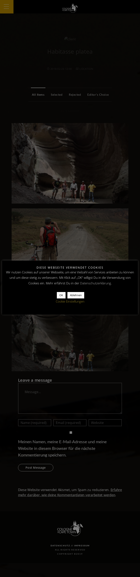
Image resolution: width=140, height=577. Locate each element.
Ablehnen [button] (76, 295)
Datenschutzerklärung (95, 283)
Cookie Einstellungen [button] (70, 301)
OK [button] (61, 295)
